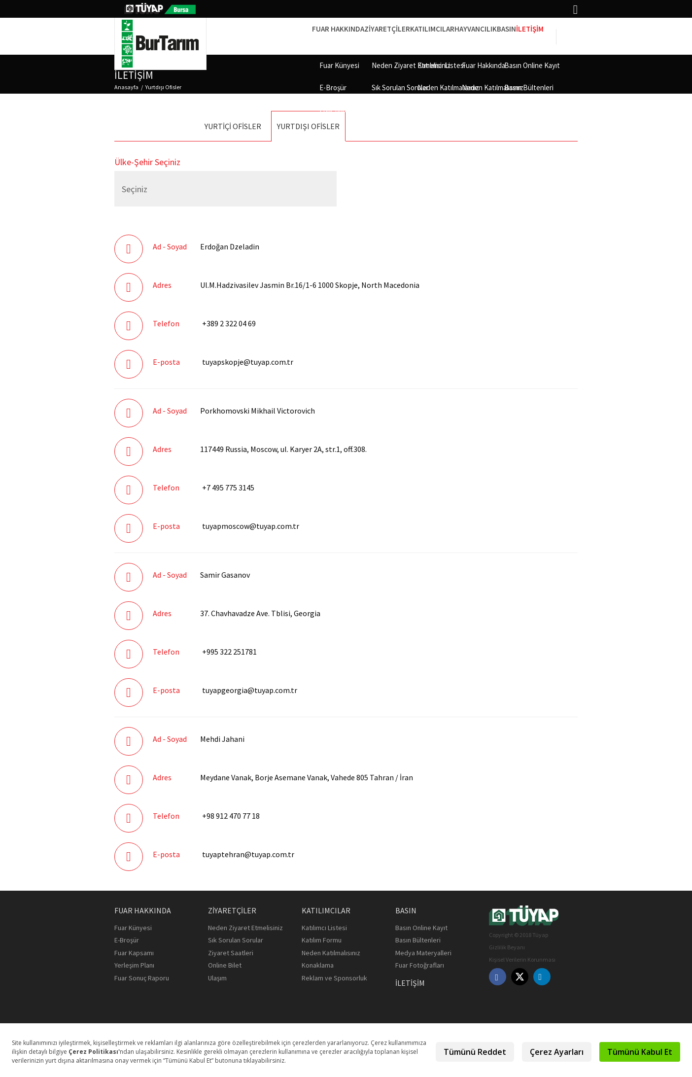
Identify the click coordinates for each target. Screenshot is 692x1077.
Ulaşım (217, 977)
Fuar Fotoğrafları (419, 965)
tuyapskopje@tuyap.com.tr (247, 362)
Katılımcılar (384, 35)
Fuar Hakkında (262, 35)
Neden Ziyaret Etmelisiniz (245, 927)
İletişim (523, 35)
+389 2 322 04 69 (229, 323)
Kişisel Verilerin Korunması (522, 959)
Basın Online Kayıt (421, 927)
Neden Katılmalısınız (331, 952)
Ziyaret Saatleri (230, 952)
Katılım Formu (322, 940)
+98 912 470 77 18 (231, 816)
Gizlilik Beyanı (507, 947)
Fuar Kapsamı (134, 952)
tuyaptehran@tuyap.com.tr (248, 854)
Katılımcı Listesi (324, 927)
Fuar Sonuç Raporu (141, 977)
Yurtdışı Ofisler (163, 87)
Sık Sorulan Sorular (235, 940)
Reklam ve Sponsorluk (334, 977)
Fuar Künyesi (133, 927)
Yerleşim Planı (134, 965)
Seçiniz (134, 189)
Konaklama (318, 965)
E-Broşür (126, 940)
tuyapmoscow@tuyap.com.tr (250, 526)
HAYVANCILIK (441, 35)
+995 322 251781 (229, 652)
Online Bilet (225, 965)
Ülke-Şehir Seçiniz (147, 162)
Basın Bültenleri (418, 940)
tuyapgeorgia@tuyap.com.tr (249, 690)
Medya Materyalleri (423, 952)
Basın (485, 35)
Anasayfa (126, 87)
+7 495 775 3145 (228, 487)
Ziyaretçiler (325, 35)
